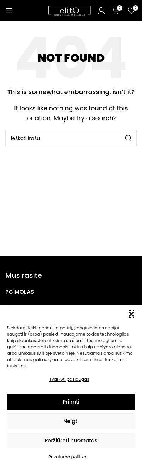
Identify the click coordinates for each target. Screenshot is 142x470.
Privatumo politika (67, 457)
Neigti (71, 421)
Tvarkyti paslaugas (69, 379)
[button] (131, 314)
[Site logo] (69, 10)
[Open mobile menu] (9, 11)
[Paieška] (71, 138)
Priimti (71, 401)
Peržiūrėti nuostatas (71, 440)
